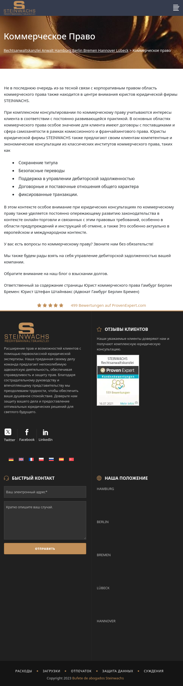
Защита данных (117, 671)
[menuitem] (11, 459)
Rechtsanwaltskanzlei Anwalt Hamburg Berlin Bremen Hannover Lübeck (66, 50)
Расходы (23, 671)
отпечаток (81, 671)
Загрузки (52, 671)
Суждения (154, 671)
